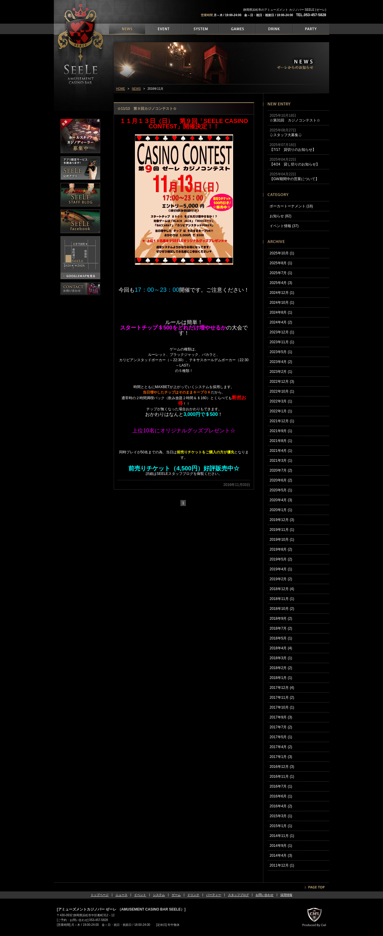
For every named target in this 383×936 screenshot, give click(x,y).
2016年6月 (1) (281, 796)
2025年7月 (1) (281, 273)
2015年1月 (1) (281, 826)
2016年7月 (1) (281, 786)
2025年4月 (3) (281, 283)
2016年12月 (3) (282, 767)
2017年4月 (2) (281, 747)
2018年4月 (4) (281, 648)
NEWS (136, 88)
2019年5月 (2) (281, 559)
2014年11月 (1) (282, 836)
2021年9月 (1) (281, 431)
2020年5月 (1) (281, 490)
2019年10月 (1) (282, 539)
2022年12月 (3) (282, 381)
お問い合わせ (264, 895)
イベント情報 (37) (284, 226)
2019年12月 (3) (282, 520)
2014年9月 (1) (281, 846)
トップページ (100, 895)
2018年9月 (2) (281, 618)
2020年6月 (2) (281, 480)
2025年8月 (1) (281, 263)
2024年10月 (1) (282, 302)
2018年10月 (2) (282, 609)
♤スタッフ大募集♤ (286, 135)
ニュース (121, 895)
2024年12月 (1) (282, 293)
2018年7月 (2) (281, 628)
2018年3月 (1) (281, 658)
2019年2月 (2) (281, 579)
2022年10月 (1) (282, 391)
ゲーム (176, 895)
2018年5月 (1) (281, 638)
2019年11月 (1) (282, 530)
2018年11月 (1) (282, 599)
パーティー (213, 895)
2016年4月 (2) (281, 806)
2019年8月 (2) (281, 549)
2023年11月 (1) (282, 342)
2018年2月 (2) (281, 668)
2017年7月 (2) (281, 727)
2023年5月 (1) (281, 352)
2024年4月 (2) (281, 322)
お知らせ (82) (280, 216)
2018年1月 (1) (281, 678)
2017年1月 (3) (281, 757)
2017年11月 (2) (282, 697)
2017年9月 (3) (281, 717)
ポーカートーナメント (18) (291, 206)
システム (159, 895)
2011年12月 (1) (282, 865)
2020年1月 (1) (281, 510)
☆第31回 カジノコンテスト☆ (295, 120)
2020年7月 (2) (281, 470)
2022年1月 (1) (281, 411)
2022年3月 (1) (281, 401)
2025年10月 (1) (282, 253)
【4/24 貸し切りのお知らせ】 (295, 164)
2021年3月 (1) (281, 460)
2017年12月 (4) (282, 688)
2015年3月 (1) (281, 816)
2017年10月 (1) (282, 707)
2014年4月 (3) (281, 855)
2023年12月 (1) (282, 332)
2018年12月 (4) (282, 589)
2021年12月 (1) (282, 421)
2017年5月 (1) (281, 737)
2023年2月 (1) (281, 372)
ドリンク (193, 895)
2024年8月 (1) (281, 312)
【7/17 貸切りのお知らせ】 (293, 150)
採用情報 (286, 895)
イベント (140, 895)
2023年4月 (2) (281, 362)
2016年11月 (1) (282, 776)
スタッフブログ (238, 895)
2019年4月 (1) (281, 569)
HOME (120, 88)
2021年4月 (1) (281, 451)
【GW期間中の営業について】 (294, 179)
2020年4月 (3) (281, 500)
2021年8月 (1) (281, 441)
